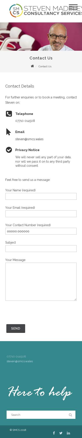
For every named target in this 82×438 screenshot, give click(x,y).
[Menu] (73, 4)
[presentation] (38, 314)
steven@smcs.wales (29, 139)
